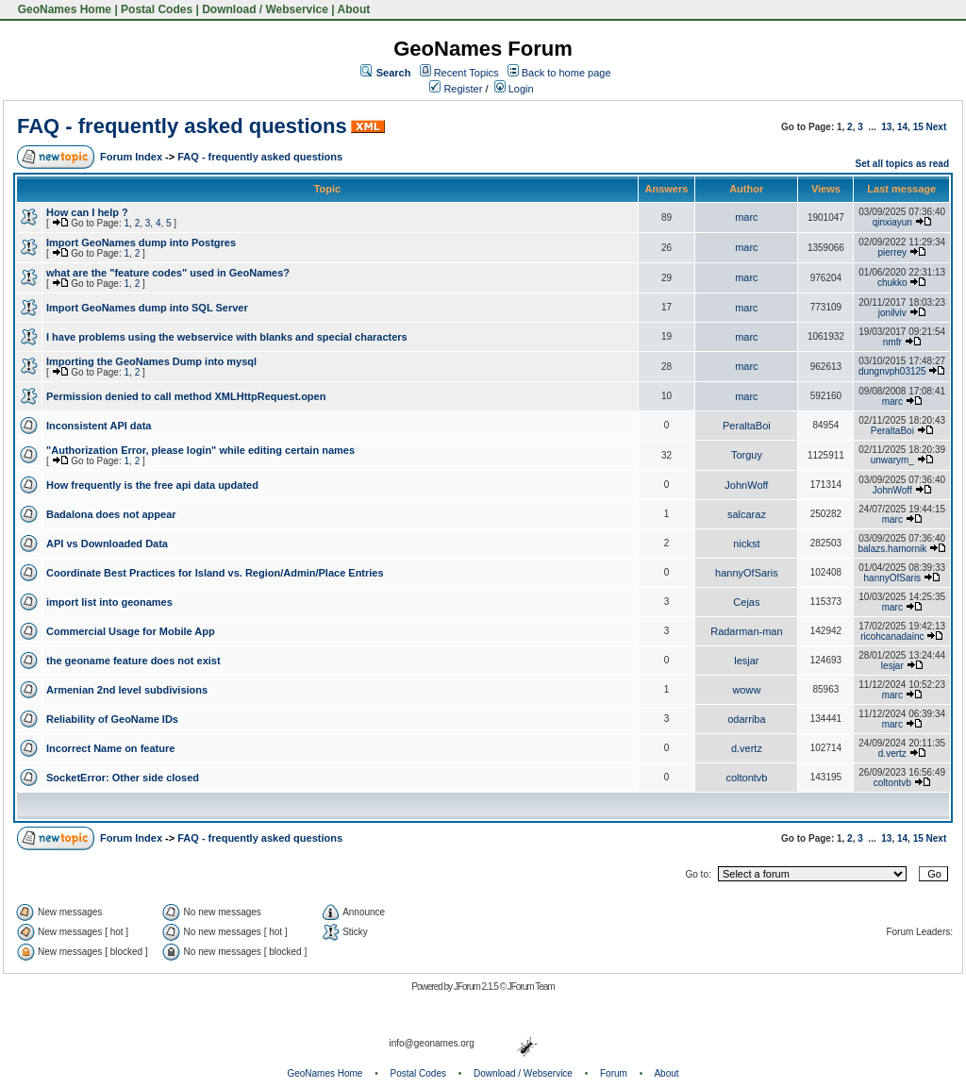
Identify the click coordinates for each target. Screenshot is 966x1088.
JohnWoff (746, 485)
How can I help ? (87, 212)
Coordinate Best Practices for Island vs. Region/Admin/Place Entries (215, 572)
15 (918, 127)
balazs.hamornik (892, 549)
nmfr (892, 342)
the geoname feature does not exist (133, 660)
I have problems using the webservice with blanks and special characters (227, 337)
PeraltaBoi (747, 425)
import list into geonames (109, 602)
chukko (892, 282)
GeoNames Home (62, 9)
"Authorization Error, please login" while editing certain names (200, 450)
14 (902, 127)
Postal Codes (156, 9)
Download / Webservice (265, 9)
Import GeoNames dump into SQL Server (147, 307)
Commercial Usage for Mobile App (130, 631)
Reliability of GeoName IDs (112, 719)
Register (455, 88)
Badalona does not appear (111, 514)
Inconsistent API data (98, 425)
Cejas (746, 602)
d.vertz (746, 748)
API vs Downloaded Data (107, 543)
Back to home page (566, 72)
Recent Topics (466, 72)
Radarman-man (746, 631)
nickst (746, 543)
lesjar (746, 660)
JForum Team (531, 986)
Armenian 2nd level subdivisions (127, 689)
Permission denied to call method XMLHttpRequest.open (185, 396)
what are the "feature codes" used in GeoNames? (168, 272)
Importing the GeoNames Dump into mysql (151, 361)
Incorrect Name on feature (110, 748)
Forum (613, 1073)
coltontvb (746, 777)
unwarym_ (892, 460)
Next (936, 127)
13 (886, 127)
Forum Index (131, 156)
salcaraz (746, 514)
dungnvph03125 (892, 371)
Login (514, 88)
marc (746, 217)
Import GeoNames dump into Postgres (141, 242)
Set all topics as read (903, 164)
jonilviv (892, 313)
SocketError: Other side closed (122, 777)
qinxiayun (892, 222)
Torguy (746, 454)
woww (746, 689)
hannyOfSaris (746, 572)
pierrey (893, 252)
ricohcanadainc (892, 636)
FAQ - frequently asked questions (182, 126)
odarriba (746, 719)
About (354, 9)
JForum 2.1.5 (477, 986)
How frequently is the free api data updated (152, 485)
